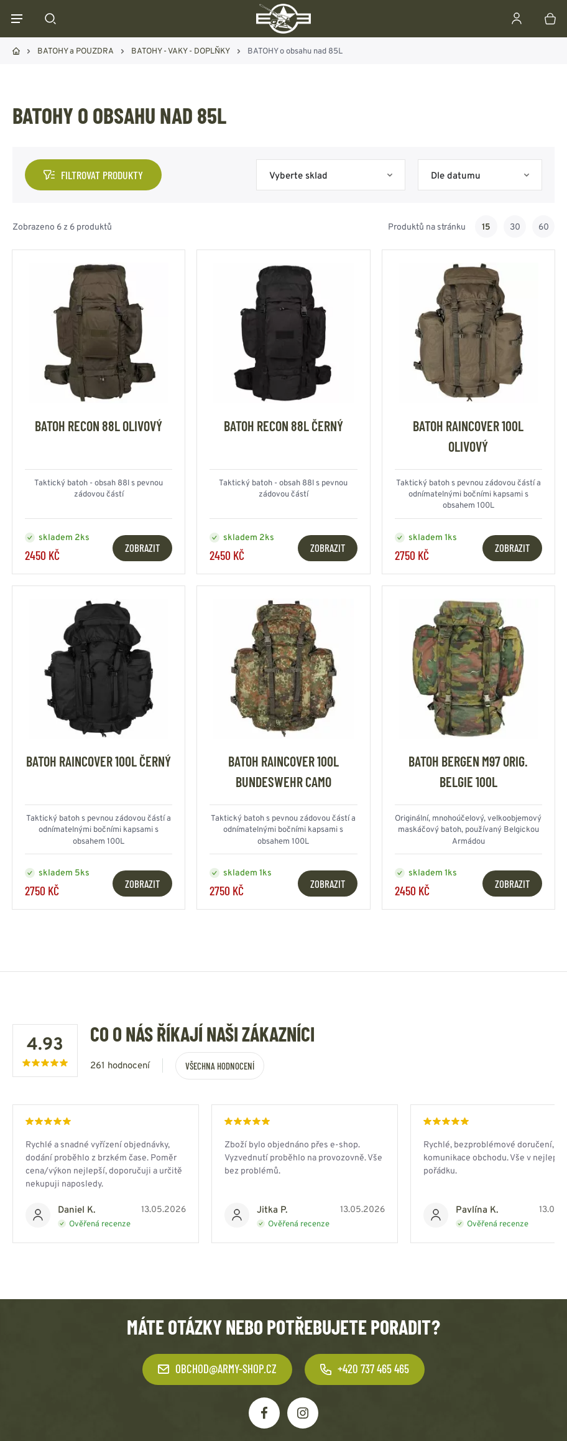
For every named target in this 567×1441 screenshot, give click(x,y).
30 (515, 226)
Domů (16, 51)
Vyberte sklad (298, 175)
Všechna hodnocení (219, 1065)
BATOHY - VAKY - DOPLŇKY (180, 51)
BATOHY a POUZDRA (75, 51)
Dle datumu (456, 175)
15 (486, 226)
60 (543, 226)
